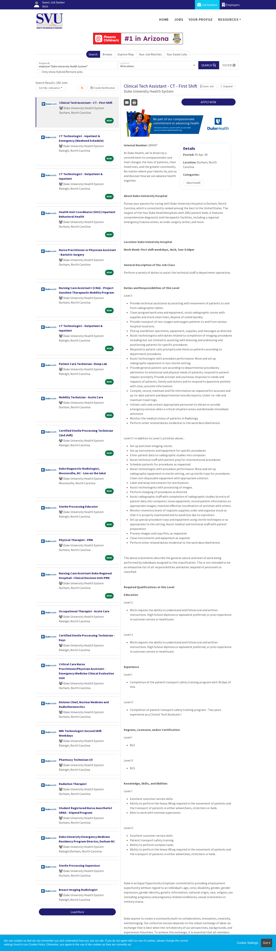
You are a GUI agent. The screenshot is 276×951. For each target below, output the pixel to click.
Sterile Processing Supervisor (79, 865)
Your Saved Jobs (177, 54)
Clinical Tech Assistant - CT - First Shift (85, 103)
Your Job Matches (150, 54)
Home (164, 19)
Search (93, 54)
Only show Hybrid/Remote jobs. (62, 72)
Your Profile (201, 19)
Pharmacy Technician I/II (76, 760)
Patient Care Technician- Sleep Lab (83, 364)
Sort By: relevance (49, 88)
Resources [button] (228, 19)
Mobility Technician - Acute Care (81, 397)
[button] (229, 65)
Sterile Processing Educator (78, 506)
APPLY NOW (208, 102)
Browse (107, 54)
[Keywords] (77, 65)
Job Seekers (207, 4)
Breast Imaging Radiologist (78, 890)
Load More (77, 912)
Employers (231, 4)
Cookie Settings (247, 942)
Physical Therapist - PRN (76, 540)
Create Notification (102, 88)
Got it (266, 942)
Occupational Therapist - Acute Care (84, 611)
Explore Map (125, 54)
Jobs (178, 19)
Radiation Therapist (73, 784)
